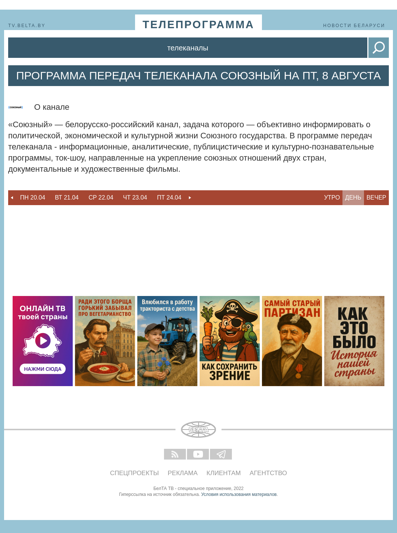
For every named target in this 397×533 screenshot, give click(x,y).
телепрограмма (198, 24)
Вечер (376, 197)
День (353, 197)
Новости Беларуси (354, 25)
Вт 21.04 (67, 197)
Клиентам (224, 473)
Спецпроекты (134, 473)
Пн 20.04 (32, 197)
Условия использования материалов (238, 494)
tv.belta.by (27, 25)
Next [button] (190, 197)
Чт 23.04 (135, 197)
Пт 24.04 (169, 197)
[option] (33, 197)
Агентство (268, 473)
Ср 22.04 (101, 197)
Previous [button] (12, 197)
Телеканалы (188, 48)
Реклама (183, 473)
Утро (332, 197)
